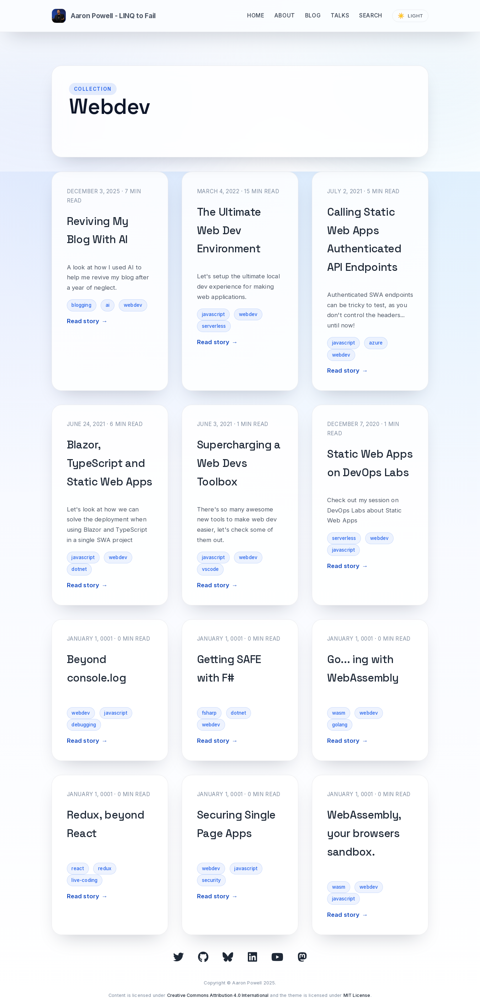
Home (255, 15)
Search (370, 15)
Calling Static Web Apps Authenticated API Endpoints (364, 239)
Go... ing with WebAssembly (363, 668)
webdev (133, 305)
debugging (83, 724)
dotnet (79, 569)
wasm (339, 713)
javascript (213, 314)
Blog (313, 15)
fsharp (209, 713)
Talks (340, 15)
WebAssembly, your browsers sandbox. (364, 833)
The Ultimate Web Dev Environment (229, 230)
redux (104, 868)
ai (108, 305)
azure (376, 343)
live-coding (84, 880)
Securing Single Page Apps (236, 824)
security (211, 880)
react (77, 868)
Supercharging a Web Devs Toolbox (239, 463)
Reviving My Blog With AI (97, 230)
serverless (214, 326)
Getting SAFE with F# (229, 668)
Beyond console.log (96, 668)
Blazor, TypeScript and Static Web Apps (109, 463)
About (284, 15)
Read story (83, 321)
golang (340, 724)
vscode (210, 569)
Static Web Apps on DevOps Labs (369, 463)
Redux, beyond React (105, 824)
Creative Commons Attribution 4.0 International (218, 995)
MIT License (356, 995)
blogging (81, 305)
